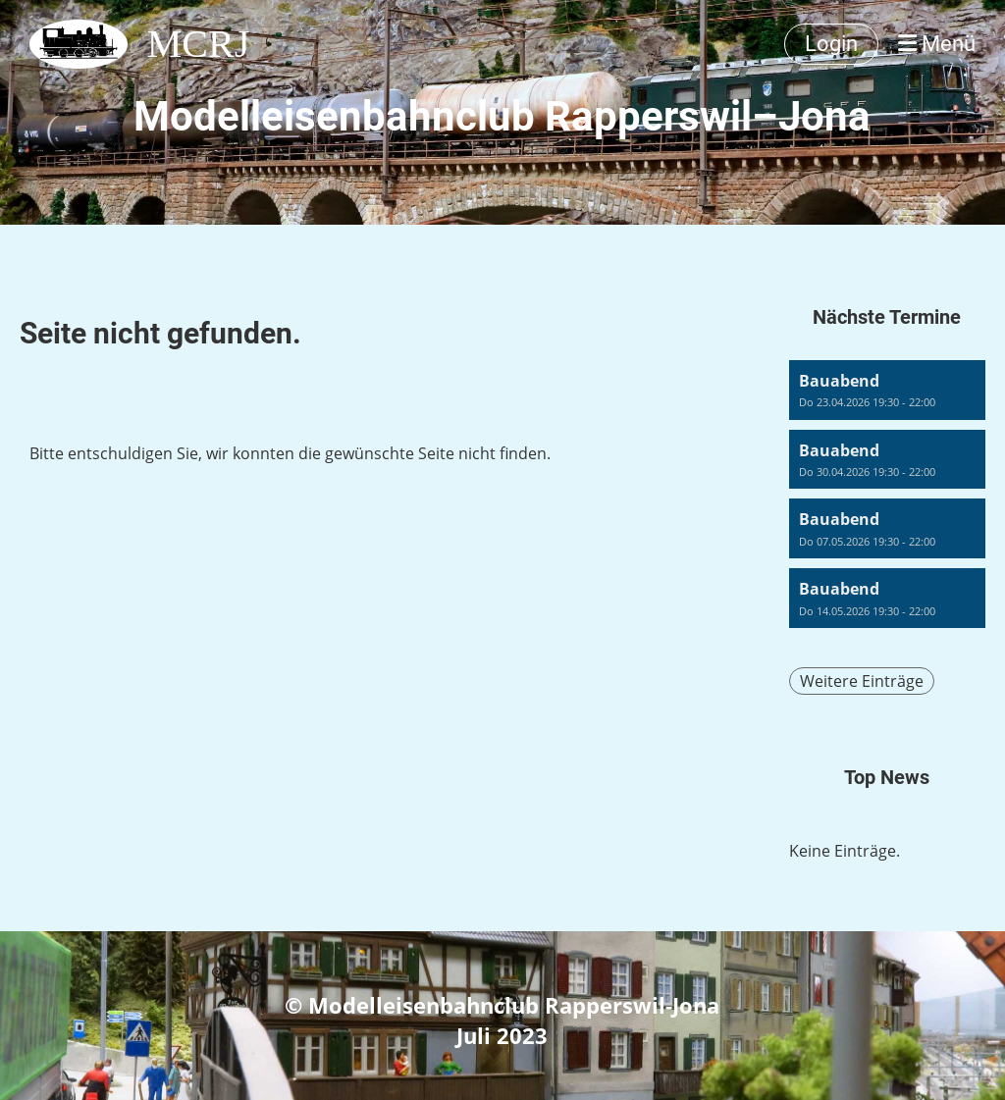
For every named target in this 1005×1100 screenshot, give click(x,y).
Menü (937, 43)
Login (831, 43)
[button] (887, 390)
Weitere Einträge (862, 681)
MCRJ (198, 44)
